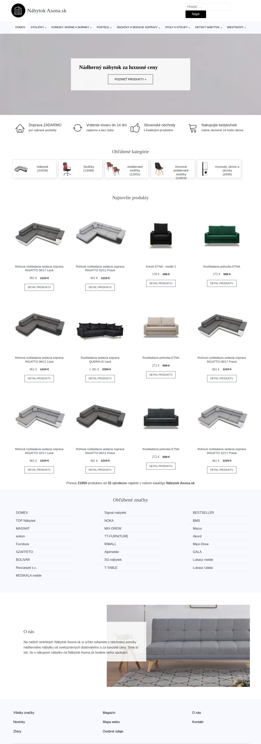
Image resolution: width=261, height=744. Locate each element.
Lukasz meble (26, 551)
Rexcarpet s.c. (88, 551)
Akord (204, 528)
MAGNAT (146, 520)
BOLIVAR (146, 543)
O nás (196, 696)
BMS (81, 520)
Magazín (109, 696)
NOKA (21, 520)
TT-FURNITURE (151, 528)
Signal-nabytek (88, 512)
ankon (82, 528)
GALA (82, 543)
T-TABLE (145, 551)
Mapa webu (111, 705)
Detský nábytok (207, 27)
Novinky (19, 705)
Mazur (21, 528)
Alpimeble (23, 543)
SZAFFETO (208, 536)
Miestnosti (235, 27)
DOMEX (22, 512)
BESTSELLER (149, 512)
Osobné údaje (113, 715)
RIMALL (83, 536)
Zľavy (17, 715)
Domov (20, 27)
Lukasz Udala (210, 551)
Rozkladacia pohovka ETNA (221, 266)
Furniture (23, 536)
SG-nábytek (208, 543)
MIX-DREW (208, 520)
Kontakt (197, 705)
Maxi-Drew (146, 536)
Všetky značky (23, 696)
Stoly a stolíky (176, 27)
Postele (103, 27)
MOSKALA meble (29, 559)
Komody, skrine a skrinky (70, 27)
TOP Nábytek (210, 512)
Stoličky (37, 27)
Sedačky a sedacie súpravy (137, 27)
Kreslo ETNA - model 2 (161, 266)
